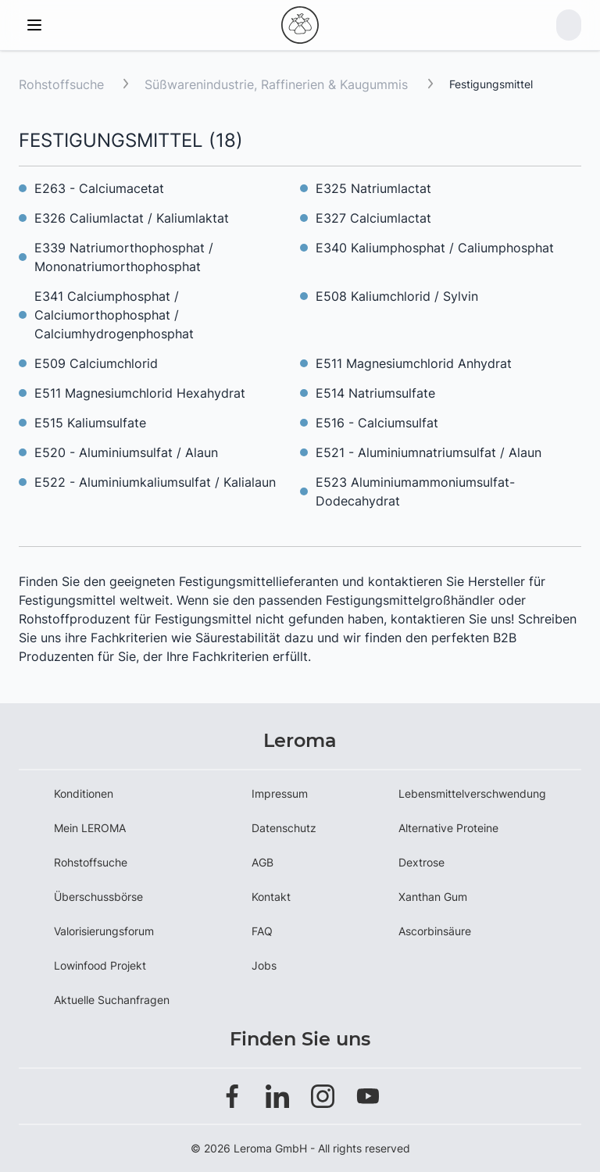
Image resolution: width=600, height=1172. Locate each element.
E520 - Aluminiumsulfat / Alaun (126, 452)
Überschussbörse (98, 896)
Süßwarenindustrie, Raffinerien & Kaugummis (278, 84)
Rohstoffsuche (61, 84)
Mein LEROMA (90, 827)
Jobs (264, 965)
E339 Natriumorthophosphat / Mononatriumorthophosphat (123, 257)
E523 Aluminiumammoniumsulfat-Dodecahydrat (415, 491)
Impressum (280, 793)
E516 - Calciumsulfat (377, 423)
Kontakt (271, 896)
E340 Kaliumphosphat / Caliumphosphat (435, 247)
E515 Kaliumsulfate (90, 423)
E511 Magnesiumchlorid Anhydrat (414, 363)
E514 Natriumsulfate (375, 393)
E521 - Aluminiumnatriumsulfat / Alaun (428, 452)
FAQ (262, 931)
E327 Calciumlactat (373, 218)
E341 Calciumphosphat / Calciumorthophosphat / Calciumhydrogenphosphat (114, 314)
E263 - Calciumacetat (99, 188)
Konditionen (83, 793)
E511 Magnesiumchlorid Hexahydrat (139, 393)
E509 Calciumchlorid (96, 363)
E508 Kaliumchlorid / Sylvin (397, 296)
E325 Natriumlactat (373, 188)
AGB (262, 862)
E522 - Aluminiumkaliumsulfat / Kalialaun (155, 482)
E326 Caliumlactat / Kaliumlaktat (131, 218)
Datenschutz (284, 827)
